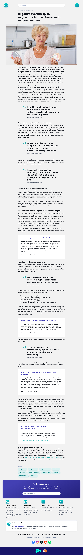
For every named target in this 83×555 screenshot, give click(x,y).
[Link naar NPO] (45, 551)
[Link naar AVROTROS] (38, 551)
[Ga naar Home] (6, 5)
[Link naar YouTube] (45, 542)
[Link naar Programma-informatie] (47, 534)
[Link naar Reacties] (37, 534)
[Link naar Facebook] (33, 542)
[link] (22, 469)
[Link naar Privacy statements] (46, 537)
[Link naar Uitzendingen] (30, 534)
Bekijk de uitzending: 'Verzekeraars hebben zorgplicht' (35, 440)
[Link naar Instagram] (37, 542)
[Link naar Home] (19, 534)
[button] (63, 5)
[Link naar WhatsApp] (49, 542)
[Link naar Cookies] (54, 537)
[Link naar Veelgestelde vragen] (59, 534)
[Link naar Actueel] (24, 534)
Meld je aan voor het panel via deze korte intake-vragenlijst (42, 457)
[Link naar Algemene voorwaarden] (33, 537)
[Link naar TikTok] (41, 542)
